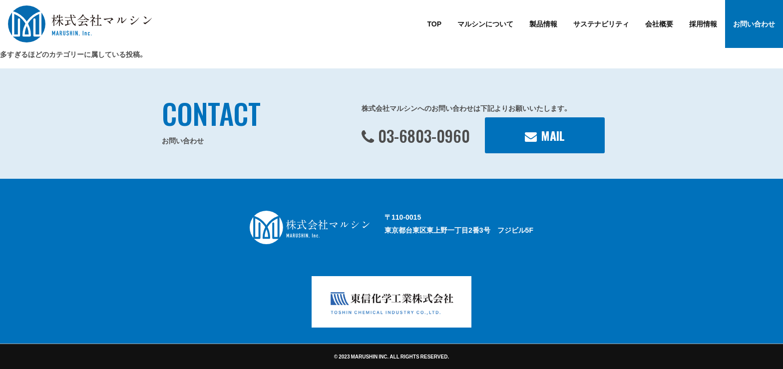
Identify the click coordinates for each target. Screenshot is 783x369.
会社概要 (659, 23)
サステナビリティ (601, 23)
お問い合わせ (754, 23)
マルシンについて (485, 23)
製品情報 (543, 23)
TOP (434, 23)
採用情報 (703, 23)
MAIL (553, 135)
